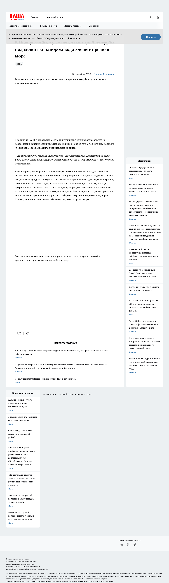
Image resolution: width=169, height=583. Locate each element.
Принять (151, 37)
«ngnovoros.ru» (24, 543)
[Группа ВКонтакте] (121, 528)
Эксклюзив (94, 26)
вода (19, 63)
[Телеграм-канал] (134, 528)
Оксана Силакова (104, 74)
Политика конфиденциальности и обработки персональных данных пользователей (36, 569)
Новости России (54, 17)
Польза (34, 17)
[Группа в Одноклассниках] (128, 528)
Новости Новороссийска (21, 26)
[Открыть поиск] (151, 17)
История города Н (72, 26)
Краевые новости (48, 26)
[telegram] (28, 333)
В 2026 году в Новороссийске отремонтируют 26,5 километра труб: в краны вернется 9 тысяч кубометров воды (64, 354)
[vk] (19, 333)
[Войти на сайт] (158, 17)
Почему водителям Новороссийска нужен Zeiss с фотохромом (64, 380)
